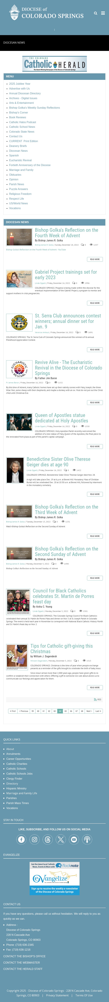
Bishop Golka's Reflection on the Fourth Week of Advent (19, 237)
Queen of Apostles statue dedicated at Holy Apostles (19, 422)
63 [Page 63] (55, 711)
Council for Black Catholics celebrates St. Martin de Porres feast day (18, 602)
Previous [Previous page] (24, 711)
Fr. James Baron (12, 382)
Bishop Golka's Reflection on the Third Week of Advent (19, 511)
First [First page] (14, 711)
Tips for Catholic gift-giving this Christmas (17, 657)
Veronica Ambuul (42, 332)
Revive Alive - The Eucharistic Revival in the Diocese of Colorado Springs (19, 369)
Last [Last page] (97, 711)
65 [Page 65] (66, 711)
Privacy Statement (57, 995)
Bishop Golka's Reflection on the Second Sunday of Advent (19, 553)
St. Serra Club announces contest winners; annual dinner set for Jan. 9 (19, 322)
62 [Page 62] (49, 711)
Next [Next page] (89, 711)
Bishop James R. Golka (44, 245)
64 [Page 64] (60, 711)
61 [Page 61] (44, 711)
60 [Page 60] (38, 711)
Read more (95, 259)
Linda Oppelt (40, 283)
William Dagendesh (38, 661)
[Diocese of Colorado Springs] (46, 12)
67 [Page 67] (77, 711)
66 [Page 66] (71, 711)
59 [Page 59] (33, 711)
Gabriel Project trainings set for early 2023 (19, 279)
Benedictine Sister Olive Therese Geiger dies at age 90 (15, 470)
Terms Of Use (84, 995)
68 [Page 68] (82, 711)
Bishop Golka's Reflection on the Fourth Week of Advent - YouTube (36, 249)
